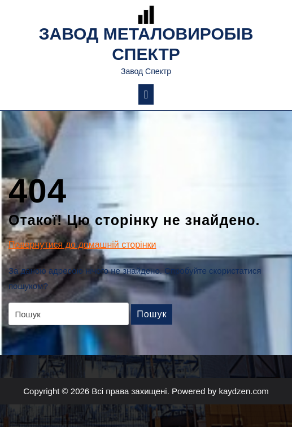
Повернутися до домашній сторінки (82, 245)
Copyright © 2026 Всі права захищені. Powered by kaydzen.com (146, 391)
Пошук (152, 314)
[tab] (146, 94)
